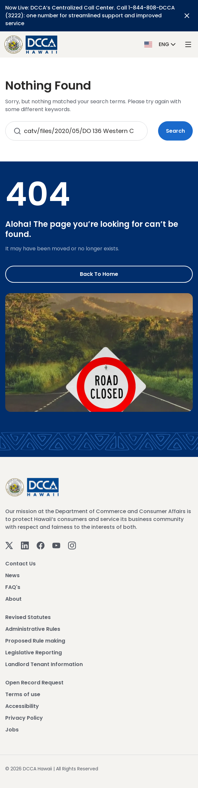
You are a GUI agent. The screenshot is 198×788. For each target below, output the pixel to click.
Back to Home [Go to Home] (99, 274)
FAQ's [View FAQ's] (12, 587)
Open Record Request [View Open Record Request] (34, 682)
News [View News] (12, 575)
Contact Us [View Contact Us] (20, 563)
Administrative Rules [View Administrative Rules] (32, 629)
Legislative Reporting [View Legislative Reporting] (33, 652)
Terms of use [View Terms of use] (22, 694)
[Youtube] (56, 545)
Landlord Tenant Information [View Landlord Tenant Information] (44, 664)
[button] (160, 44)
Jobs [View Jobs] (12, 729)
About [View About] (13, 599)
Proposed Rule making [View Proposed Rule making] (35, 641)
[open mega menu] (188, 44)
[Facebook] (41, 545)
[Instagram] (72, 545)
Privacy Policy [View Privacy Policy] (24, 718)
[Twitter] (9, 545)
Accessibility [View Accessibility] (22, 706)
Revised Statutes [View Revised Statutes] (28, 617)
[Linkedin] (25, 545)
